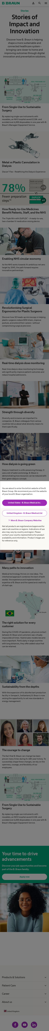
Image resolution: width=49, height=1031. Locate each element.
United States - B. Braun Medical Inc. (24, 503)
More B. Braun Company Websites (25, 520)
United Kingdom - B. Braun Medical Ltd (24, 513)
